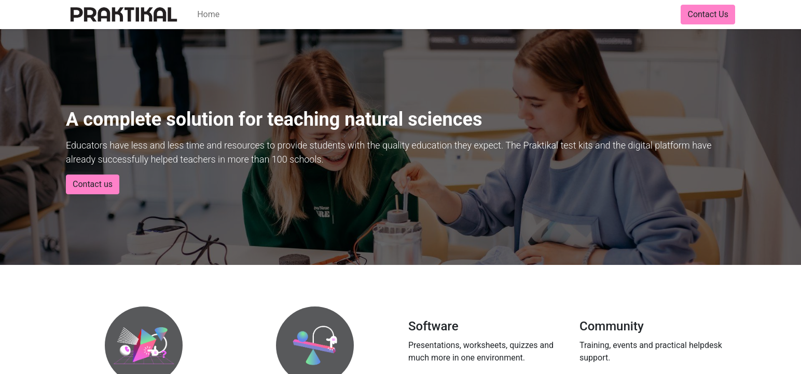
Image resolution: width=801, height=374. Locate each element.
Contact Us (707, 14)
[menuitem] (208, 14)
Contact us (93, 184)
